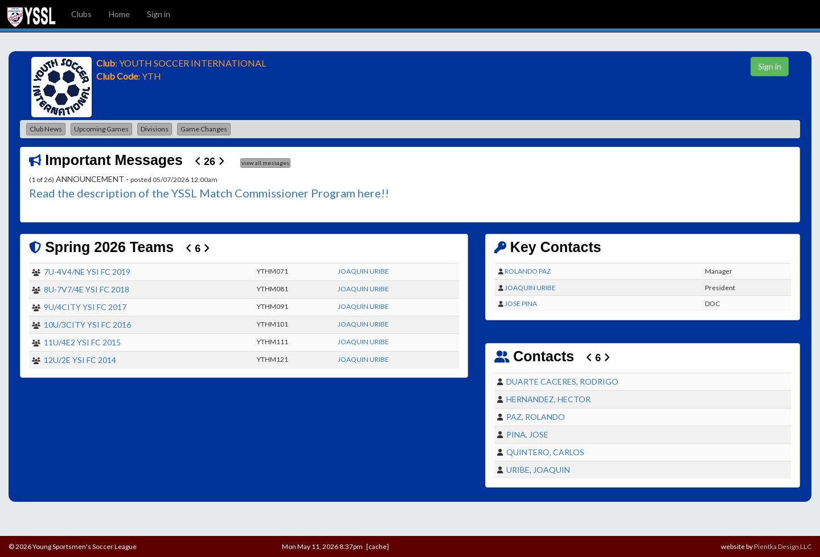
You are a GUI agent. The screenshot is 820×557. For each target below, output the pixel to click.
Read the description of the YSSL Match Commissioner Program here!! (209, 193)
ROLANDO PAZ (528, 271)
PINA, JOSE (527, 434)
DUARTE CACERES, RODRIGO (562, 381)
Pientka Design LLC (782, 546)
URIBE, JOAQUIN (538, 470)
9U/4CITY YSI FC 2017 (85, 307)
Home (119, 14)
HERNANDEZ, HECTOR (548, 399)
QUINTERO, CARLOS (545, 452)
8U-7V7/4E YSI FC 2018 (86, 289)
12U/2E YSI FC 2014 (80, 360)
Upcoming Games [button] (101, 129)
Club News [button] (46, 129)
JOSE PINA (521, 303)
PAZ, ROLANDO (535, 417)
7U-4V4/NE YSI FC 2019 (87, 272)
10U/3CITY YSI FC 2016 (87, 324)
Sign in (158, 14)
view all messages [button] (265, 162)
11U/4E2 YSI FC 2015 (82, 342)
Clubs (81, 14)
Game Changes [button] (204, 129)
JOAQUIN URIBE (363, 271)
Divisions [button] (155, 129)
